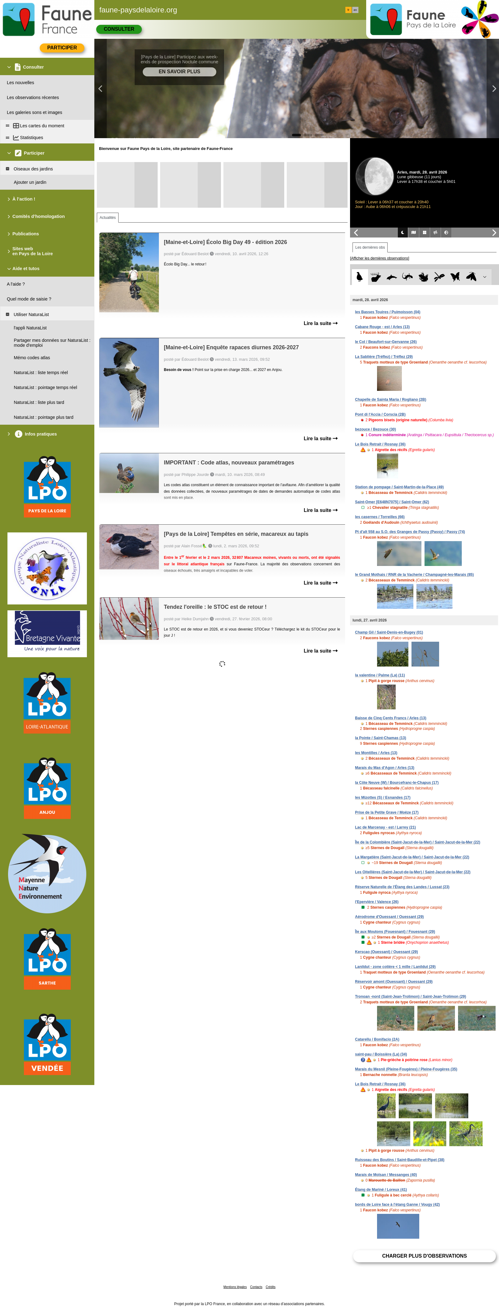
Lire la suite (321, 323)
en (355, 9)
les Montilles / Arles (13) (376, 753)
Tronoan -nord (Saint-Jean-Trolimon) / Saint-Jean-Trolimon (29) (410, 996)
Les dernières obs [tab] (370, 247)
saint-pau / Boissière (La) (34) (381, 1054)
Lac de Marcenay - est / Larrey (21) (385, 827)
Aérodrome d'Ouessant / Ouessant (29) (389, 917)
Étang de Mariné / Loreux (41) (381, 1189)
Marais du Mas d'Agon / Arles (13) (384, 768)
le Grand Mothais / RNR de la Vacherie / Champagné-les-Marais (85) (414, 574)
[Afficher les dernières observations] (379, 258)
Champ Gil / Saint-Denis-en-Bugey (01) (389, 632)
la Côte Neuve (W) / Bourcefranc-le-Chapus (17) (396, 782)
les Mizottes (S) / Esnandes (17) (383, 797)
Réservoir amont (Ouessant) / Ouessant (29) (394, 981)
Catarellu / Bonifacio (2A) (377, 1039)
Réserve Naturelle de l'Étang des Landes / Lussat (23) (402, 887)
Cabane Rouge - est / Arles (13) (382, 327)
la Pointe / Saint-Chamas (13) (380, 738)
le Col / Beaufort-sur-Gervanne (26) (386, 342)
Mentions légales (235, 1287)
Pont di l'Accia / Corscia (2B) (380, 414)
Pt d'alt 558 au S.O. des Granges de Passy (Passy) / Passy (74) (410, 532)
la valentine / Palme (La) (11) (380, 675)
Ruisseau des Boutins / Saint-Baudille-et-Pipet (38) (399, 1160)
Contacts (256, 1287)
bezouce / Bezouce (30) (375, 429)
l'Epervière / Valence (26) (376, 902)
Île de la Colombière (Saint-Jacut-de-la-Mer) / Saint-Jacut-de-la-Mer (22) (417, 842)
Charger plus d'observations (424, 1256)
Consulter (119, 29)
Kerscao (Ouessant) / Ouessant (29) (386, 952)
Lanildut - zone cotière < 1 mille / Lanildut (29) (395, 967)
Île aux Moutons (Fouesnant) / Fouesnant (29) (395, 931)
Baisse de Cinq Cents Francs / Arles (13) (390, 718)
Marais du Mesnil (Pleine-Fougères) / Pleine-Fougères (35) (406, 1069)
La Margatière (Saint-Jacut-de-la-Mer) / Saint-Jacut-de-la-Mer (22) (412, 857)
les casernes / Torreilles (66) (380, 517)
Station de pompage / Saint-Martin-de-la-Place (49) (399, 487)
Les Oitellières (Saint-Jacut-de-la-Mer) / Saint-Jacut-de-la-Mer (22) (412, 872)
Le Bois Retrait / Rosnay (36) (380, 444)
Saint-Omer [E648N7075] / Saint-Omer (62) (392, 502)
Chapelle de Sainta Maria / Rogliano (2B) (390, 399)
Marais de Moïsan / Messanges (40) (386, 1175)
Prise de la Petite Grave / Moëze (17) (387, 812)
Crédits (271, 1287)
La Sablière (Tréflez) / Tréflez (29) (384, 357)
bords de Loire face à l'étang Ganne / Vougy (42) (397, 1204)
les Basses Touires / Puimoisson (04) (387, 312)
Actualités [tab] (108, 217)
